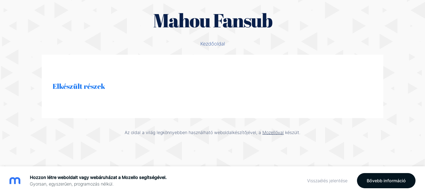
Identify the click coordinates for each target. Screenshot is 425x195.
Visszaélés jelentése (327, 180)
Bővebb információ (386, 180)
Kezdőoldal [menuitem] (212, 44)
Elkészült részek (79, 86)
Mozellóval (273, 132)
